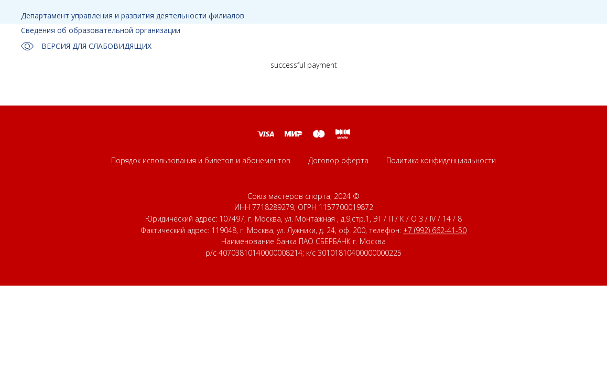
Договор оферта (338, 160)
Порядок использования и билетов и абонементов (200, 160)
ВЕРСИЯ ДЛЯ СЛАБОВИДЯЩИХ (86, 46)
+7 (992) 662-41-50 (435, 230)
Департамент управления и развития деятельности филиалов (132, 15)
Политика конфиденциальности (441, 160)
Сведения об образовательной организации (100, 30)
